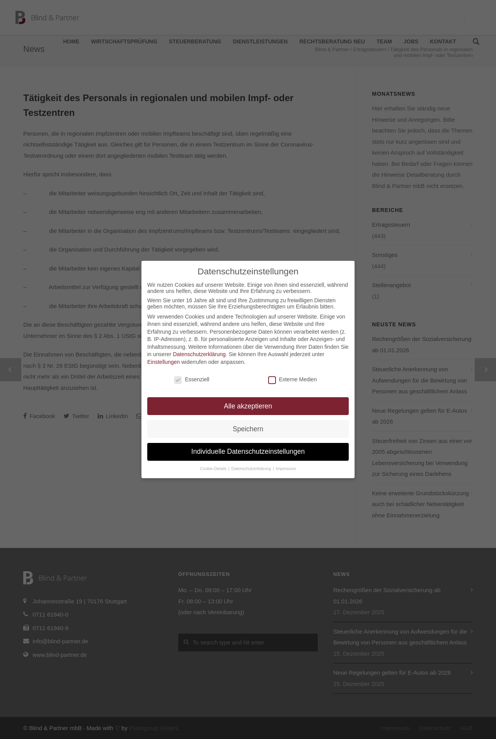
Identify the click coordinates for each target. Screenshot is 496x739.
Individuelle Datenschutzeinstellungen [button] (248, 451)
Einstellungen (163, 362)
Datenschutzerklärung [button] (251, 468)
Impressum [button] (286, 468)
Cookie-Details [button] (213, 468)
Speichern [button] (248, 429)
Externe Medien (292, 379)
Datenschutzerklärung (199, 354)
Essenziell (191, 379)
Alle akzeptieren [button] (248, 406)
